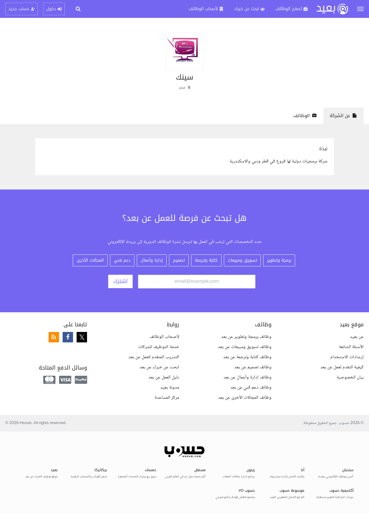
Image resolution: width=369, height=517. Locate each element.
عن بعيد (357, 337)
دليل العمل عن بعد (163, 377)
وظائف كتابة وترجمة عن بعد (247, 357)
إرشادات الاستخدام (347, 357)
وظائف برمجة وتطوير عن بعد (246, 337)
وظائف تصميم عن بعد (253, 367)
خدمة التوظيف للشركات (158, 347)
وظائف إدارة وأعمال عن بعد (248, 377)
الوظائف (305, 115)
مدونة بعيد (169, 388)
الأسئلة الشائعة (351, 347)
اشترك (120, 281)
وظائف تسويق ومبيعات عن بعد (245, 347)
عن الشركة (343, 115)
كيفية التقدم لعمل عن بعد (342, 367)
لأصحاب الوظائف (164, 337)
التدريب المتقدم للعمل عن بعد (153, 357)
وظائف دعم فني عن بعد (251, 388)
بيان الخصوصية (350, 377)
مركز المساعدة (167, 398)
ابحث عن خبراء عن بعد (159, 367)
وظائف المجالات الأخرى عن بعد (245, 398)
